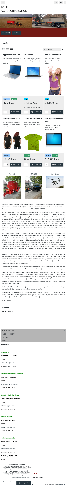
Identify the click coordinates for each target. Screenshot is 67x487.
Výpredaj (5, 337)
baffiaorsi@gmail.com (7, 406)
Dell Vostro (28, 55)
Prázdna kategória (8, 334)
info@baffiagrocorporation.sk (10, 384)
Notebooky (5, 340)
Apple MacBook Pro (11, 55)
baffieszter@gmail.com (8, 449)
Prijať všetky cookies (24, 483)
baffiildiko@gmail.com (8, 427)
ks (6, 112)
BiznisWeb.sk (61, 484)
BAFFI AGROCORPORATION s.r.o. (14, 10)
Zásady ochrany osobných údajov (21, 478)
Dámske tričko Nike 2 (12, 119)
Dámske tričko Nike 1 (54, 55)
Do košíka (15, 112)
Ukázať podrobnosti (8, 482)
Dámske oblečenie (34, 330)
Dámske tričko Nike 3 (33, 119)
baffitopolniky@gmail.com (9, 363)
